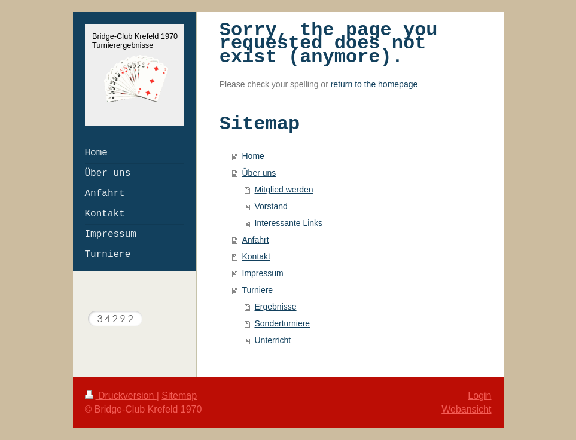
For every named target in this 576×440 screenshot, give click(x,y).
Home (253, 156)
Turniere (257, 290)
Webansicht (466, 409)
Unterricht (273, 340)
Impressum (263, 273)
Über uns (259, 173)
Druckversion (121, 395)
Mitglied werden (284, 189)
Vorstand (271, 206)
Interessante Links (289, 223)
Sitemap (179, 395)
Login (479, 395)
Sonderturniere (282, 323)
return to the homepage (374, 84)
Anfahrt (255, 240)
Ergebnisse (276, 306)
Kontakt (256, 256)
